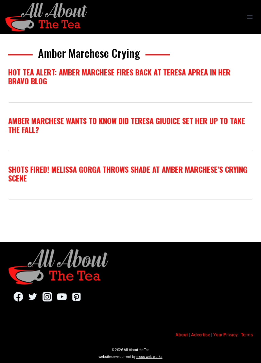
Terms (247, 334)
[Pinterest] (76, 296)
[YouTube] (61, 296)
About (181, 334)
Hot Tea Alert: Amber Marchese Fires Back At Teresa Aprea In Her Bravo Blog (119, 76)
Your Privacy (225, 334)
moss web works (149, 357)
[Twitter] (32, 296)
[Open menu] (249, 17)
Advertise (200, 334)
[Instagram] (47, 296)
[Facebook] (18, 296)
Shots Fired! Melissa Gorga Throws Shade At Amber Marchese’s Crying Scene (127, 174)
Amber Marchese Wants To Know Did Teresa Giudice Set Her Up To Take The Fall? (126, 125)
